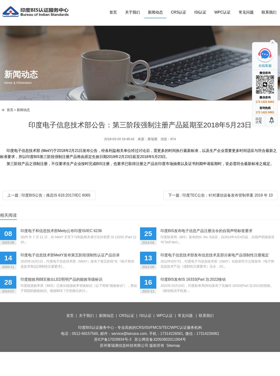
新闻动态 (155, 12)
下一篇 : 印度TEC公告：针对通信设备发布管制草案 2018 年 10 (220, 195)
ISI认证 (200, 12)
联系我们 (269, 12)
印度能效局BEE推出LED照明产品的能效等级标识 (61, 279)
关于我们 (132, 12)
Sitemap (173, 345)
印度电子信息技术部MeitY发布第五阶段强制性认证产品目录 (70, 255)
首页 (113, 12)
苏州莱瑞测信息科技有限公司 (124, 345)
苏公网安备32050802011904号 (160, 339)
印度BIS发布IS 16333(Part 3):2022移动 (193, 279)
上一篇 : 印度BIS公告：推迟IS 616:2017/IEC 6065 (49, 195)
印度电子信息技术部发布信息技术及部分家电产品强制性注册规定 (215, 255)
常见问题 (246, 12)
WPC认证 (222, 12)
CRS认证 (178, 12)
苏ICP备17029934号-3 (112, 339)
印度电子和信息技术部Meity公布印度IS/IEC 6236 (61, 231)
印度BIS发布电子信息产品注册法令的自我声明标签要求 (206, 231)
